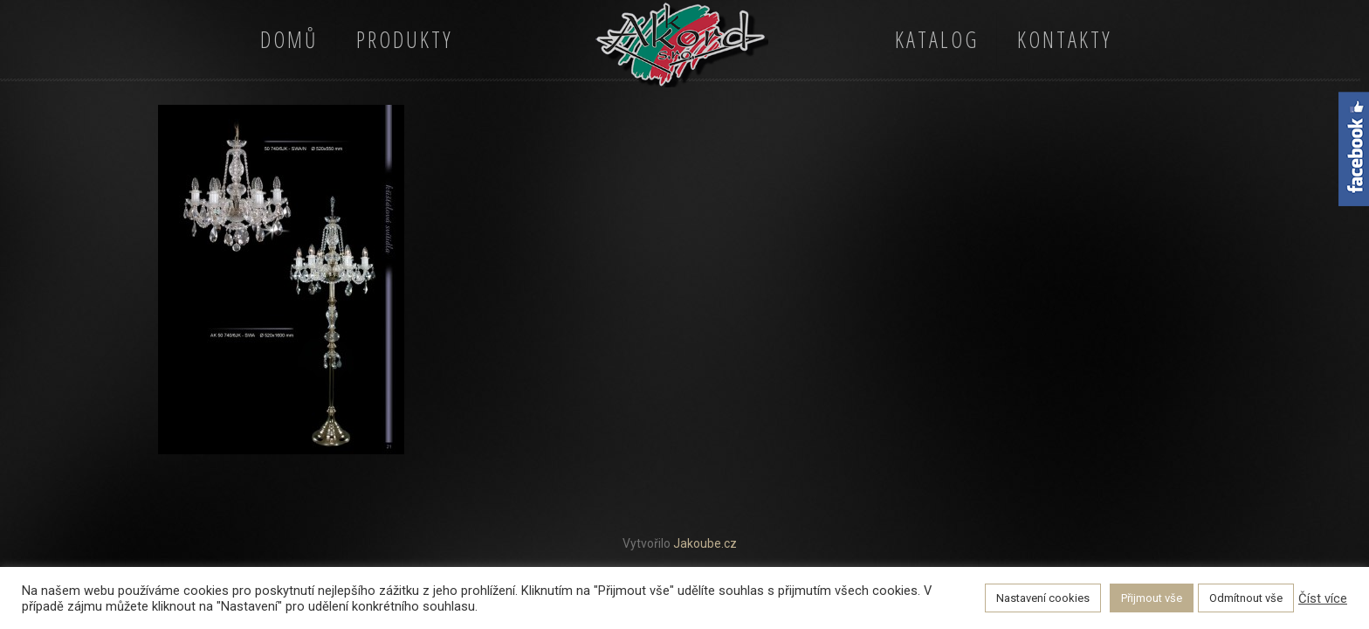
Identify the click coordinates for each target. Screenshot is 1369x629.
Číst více (1322, 598)
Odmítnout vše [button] (1246, 598)
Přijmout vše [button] (1151, 598)
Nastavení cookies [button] (1043, 598)
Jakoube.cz (705, 543)
